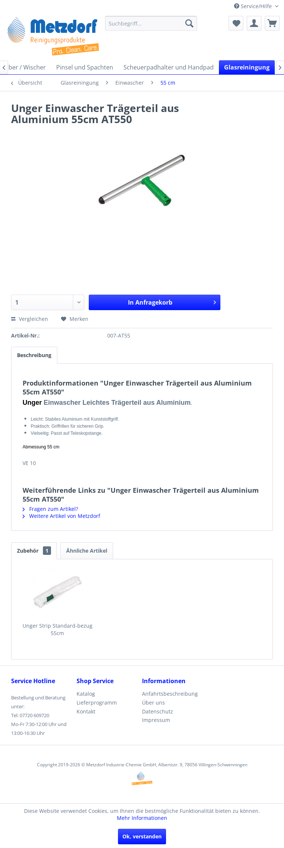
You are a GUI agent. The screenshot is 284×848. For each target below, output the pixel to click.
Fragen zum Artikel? (50, 508)
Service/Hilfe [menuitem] (253, 6)
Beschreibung (34, 355)
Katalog (86, 693)
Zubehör (34, 550)
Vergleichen (29, 318)
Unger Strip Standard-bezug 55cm (57, 629)
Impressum (156, 719)
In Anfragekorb (172, 301)
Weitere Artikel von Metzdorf (61, 515)
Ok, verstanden (142, 836)
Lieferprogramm (97, 702)
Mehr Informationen (142, 817)
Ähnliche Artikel (86, 550)
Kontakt (86, 711)
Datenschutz (157, 711)
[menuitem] (151, 23)
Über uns (153, 702)
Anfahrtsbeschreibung (170, 693)
